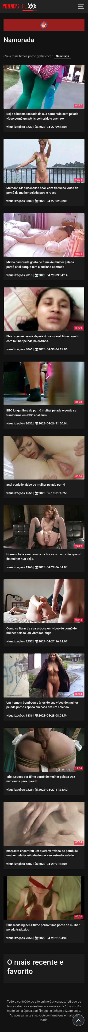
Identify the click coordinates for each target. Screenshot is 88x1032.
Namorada (62, 56)
